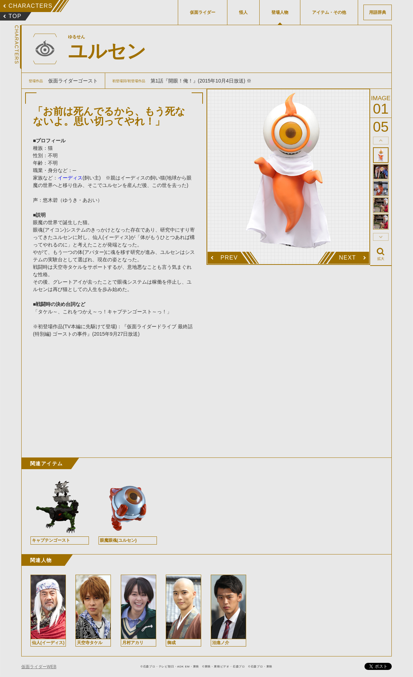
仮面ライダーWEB (38, 667)
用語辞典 (377, 12)
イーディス (70, 178)
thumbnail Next (381, 237)
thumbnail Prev (381, 140)
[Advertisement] (114, 390)
